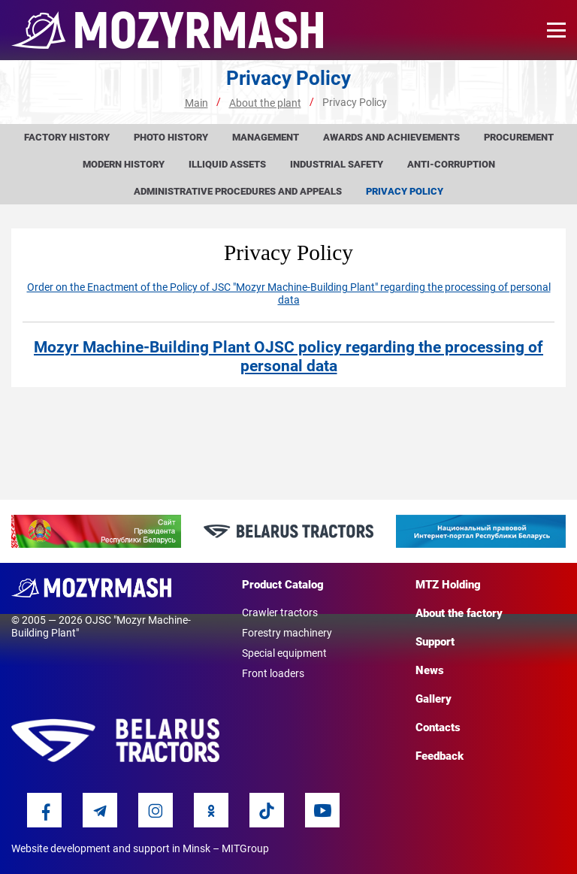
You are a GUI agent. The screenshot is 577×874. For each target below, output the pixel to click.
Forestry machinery (287, 633)
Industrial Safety (336, 164)
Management (265, 137)
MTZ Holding (448, 584)
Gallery (433, 699)
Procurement (519, 137)
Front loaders (273, 673)
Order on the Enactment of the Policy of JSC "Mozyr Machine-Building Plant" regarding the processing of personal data (289, 293)
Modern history (124, 164)
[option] (96, 531)
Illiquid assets (227, 164)
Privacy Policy (404, 191)
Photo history (171, 137)
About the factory (459, 613)
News (429, 670)
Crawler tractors (280, 612)
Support (435, 642)
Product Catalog (283, 584)
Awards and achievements (391, 137)
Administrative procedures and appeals (238, 191)
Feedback (439, 756)
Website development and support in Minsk (110, 848)
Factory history (67, 137)
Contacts (438, 727)
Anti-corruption (451, 164)
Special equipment (284, 653)
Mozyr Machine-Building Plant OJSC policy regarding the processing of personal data (288, 356)
